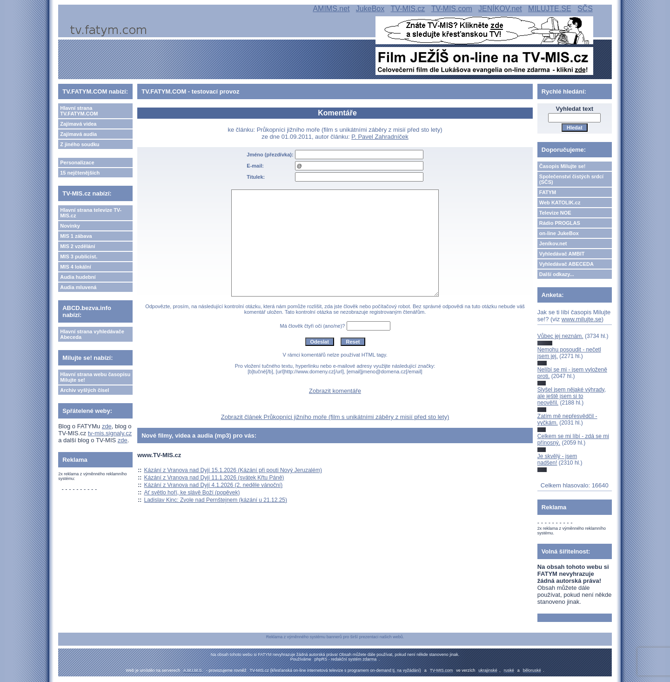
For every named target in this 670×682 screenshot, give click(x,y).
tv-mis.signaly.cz (110, 433)
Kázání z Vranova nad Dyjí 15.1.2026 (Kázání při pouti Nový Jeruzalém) (233, 470)
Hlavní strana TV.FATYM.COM (79, 110)
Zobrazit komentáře (335, 390)
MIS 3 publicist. (78, 256)
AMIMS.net (331, 9)
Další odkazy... (556, 274)
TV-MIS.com (451, 9)
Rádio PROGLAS (559, 223)
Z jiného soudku (79, 144)
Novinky (70, 226)
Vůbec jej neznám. (560, 336)
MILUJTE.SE (549, 9)
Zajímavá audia (78, 134)
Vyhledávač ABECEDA (566, 264)
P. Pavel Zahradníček (380, 136)
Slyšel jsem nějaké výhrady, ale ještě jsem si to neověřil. (571, 396)
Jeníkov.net (553, 243)
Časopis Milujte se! (562, 166)
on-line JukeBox (559, 233)
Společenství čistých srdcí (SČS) (571, 179)
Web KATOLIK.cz (560, 202)
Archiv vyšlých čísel (84, 390)
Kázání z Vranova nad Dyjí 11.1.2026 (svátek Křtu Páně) (214, 477)
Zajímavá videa (78, 124)
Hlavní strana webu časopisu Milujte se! (95, 377)
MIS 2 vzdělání (77, 246)
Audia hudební (77, 277)
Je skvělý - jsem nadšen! (557, 459)
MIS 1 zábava (76, 236)
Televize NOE (555, 213)
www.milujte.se (582, 319)
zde (107, 426)
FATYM (547, 192)
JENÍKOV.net (500, 9)
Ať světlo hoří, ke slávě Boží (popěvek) (192, 492)
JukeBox (370, 9)
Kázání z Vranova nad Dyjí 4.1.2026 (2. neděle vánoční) (213, 485)
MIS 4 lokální (75, 267)
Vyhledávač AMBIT (562, 254)
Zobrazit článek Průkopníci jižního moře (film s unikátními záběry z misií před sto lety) (335, 416)
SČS (585, 9)
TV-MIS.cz (408, 9)
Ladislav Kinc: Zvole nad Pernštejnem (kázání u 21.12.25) (216, 500)
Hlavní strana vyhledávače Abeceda (92, 334)
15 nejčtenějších (80, 173)
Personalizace (77, 162)
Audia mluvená (78, 287)
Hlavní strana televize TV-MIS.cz (90, 212)
